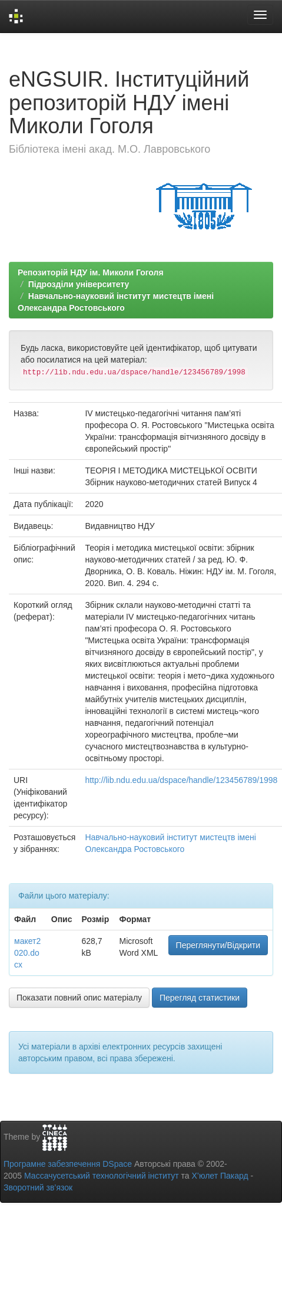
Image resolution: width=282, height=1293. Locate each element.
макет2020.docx (27, 952)
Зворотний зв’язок (38, 1187)
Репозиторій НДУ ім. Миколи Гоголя (91, 272)
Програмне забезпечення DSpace (68, 1164)
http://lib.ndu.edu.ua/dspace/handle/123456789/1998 (181, 780)
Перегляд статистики (200, 997)
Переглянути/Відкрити (218, 945)
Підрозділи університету (79, 284)
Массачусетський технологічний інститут (101, 1175)
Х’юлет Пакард (220, 1175)
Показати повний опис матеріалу (79, 997)
